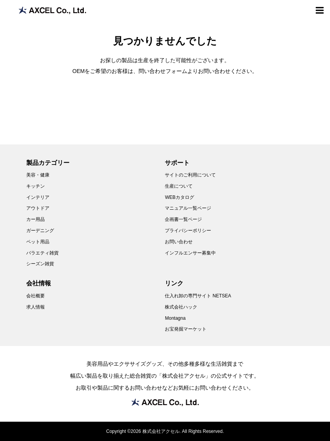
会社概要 (35, 296)
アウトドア (37, 208)
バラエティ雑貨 (42, 253)
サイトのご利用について (190, 175)
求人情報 (35, 307)
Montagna (175, 318)
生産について (179, 186)
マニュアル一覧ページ (188, 208)
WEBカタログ (179, 197)
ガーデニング (40, 230)
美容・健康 (37, 175)
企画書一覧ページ (183, 219)
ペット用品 (37, 241)
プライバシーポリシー (188, 230)
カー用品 (35, 219)
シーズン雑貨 (40, 263)
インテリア (37, 197)
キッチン (35, 186)
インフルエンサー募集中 (190, 253)
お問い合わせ (179, 241)
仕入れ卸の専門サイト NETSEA (198, 296)
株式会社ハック (181, 307)
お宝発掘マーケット (185, 329)
